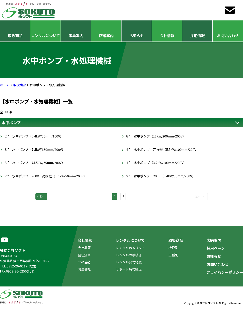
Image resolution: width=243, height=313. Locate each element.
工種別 (173, 254)
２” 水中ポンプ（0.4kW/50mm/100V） (33, 136)
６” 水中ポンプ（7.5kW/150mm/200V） (34, 149)
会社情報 (167, 35)
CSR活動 (84, 262)
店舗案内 (106, 35)
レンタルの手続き (129, 254)
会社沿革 (84, 254)
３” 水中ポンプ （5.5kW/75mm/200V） (34, 162)
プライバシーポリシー (225, 272)
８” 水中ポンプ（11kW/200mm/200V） (156, 136)
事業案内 (76, 35)
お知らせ (136, 35)
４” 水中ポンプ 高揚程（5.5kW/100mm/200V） (162, 149)
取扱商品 (15, 35)
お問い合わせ (228, 35)
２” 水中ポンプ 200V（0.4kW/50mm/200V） (160, 176)
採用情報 (197, 35)
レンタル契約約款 (129, 262)
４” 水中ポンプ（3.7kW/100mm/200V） (156, 162)
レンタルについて (45, 35)
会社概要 (84, 247)
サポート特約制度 (129, 269)
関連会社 (84, 269)
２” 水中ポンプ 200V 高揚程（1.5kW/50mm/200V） (45, 176)
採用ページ (216, 248)
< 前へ (41, 196)
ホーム (5, 84)
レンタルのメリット (130, 247)
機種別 (173, 247)
